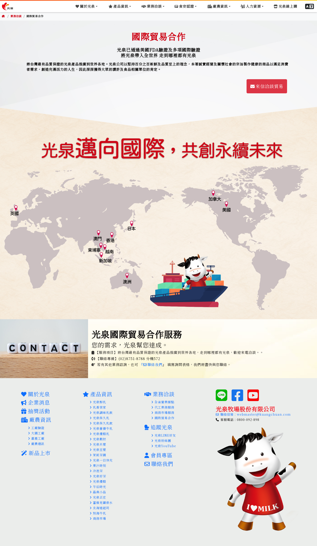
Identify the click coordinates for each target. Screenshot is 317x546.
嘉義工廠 (36, 438)
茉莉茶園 (98, 455)
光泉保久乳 (99, 418)
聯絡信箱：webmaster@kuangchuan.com (253, 414)
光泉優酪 (98, 481)
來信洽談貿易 (266, 86)
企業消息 (35, 402)
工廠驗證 (36, 428)
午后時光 (98, 486)
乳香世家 (98, 407)
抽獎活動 (35, 411)
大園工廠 (36, 433)
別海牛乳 (98, 513)
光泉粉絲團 (161, 440)
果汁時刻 (98, 465)
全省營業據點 (162, 402)
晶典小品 (98, 492)
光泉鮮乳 (98, 402)
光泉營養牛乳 (101, 428)
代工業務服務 (162, 407)
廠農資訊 (36, 419)
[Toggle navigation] (90, 6)
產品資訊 (97, 394)
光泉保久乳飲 (101, 423)
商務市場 (98, 518)
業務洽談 (16, 16)
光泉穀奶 (98, 439)
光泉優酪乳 (99, 434)
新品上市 (36, 453)
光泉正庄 (98, 497)
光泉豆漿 (98, 449)
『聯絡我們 (150, 364)
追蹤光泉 (158, 427)
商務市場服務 (162, 412)
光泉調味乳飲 (101, 412)
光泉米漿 (98, 444)
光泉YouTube (163, 446)
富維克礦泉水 (101, 502)
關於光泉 (35, 394)
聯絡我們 (158, 463)
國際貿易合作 (162, 418)
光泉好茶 (98, 476)
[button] (310, 6)
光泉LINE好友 (163, 435)
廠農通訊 (36, 443)
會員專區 (158, 455)
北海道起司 (99, 508)
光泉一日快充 (101, 460)
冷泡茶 (96, 471)
